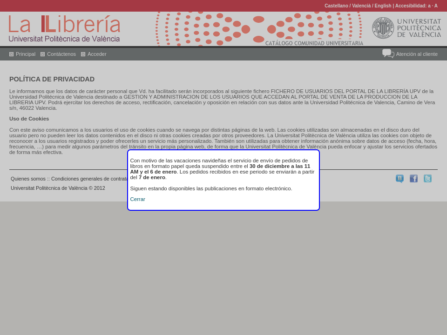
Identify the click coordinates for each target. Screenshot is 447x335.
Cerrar (137, 199)
